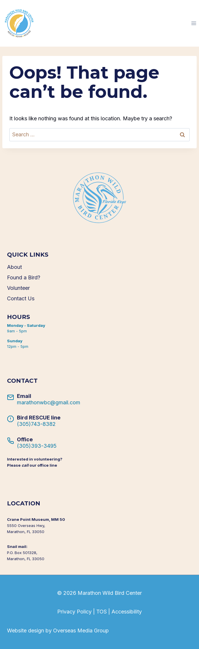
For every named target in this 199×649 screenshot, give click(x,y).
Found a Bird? (23, 277)
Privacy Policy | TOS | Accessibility (99, 612)
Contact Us (20, 298)
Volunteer (18, 288)
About (14, 267)
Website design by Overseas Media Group (58, 630)
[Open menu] (193, 23)
